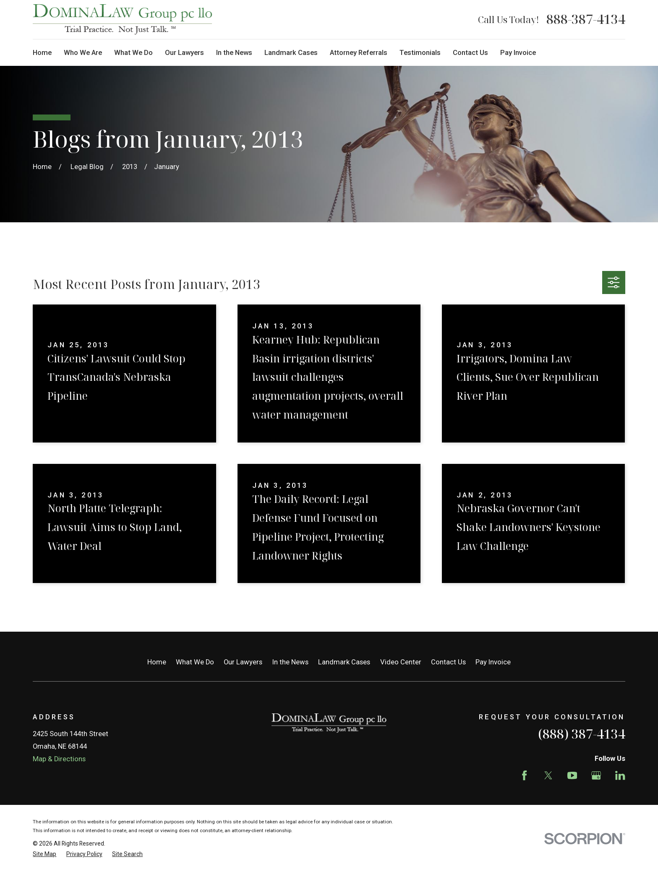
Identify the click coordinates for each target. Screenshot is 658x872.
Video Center (400, 662)
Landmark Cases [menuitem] (291, 53)
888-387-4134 (585, 19)
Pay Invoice (493, 662)
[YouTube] (572, 775)
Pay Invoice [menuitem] (518, 53)
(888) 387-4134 (581, 733)
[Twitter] (548, 775)
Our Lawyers (243, 662)
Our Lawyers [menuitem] (184, 53)
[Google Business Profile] (596, 775)
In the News (290, 662)
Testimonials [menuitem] (420, 53)
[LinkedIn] (620, 775)
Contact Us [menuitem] (470, 53)
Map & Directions (59, 759)
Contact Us (448, 662)
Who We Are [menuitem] (83, 53)
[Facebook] (524, 775)
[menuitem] (44, 854)
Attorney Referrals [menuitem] (358, 53)
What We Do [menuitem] (133, 53)
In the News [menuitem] (234, 53)
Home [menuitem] (42, 53)
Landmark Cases (344, 662)
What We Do (195, 662)
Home (156, 662)
